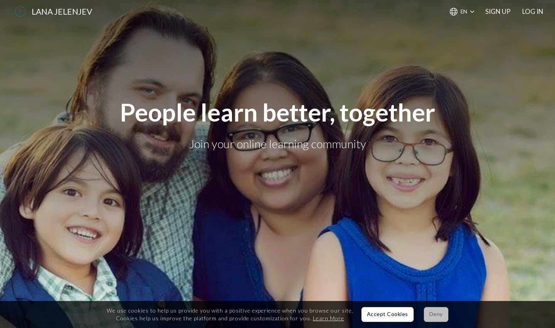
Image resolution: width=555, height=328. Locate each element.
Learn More (328, 318)
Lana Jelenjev (62, 11)
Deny (436, 314)
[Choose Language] (462, 12)
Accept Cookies (387, 314)
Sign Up (498, 11)
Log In (532, 11)
